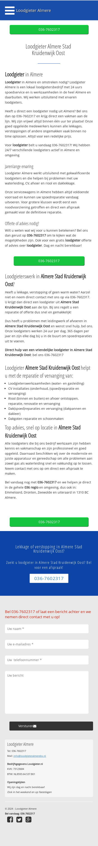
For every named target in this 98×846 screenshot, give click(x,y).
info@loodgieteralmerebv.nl (29, 755)
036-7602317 (49, 29)
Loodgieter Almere (33, 10)
